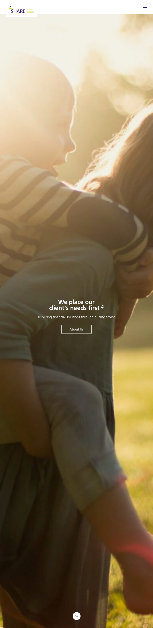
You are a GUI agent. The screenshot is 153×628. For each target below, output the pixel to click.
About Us (76, 329)
